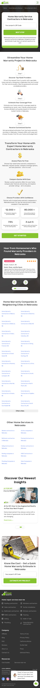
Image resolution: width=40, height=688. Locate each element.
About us (5, 649)
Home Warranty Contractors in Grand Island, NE (8, 354)
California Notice (25, 641)
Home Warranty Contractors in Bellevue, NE (8, 324)
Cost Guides (6, 662)
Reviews (4, 645)
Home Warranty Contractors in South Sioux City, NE (27, 403)
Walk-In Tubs (25, 619)
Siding (5, 619)
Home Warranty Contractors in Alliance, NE (8, 314)
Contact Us (5, 652)
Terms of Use (24, 634)
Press (22, 649)
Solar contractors (9, 607)
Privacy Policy (24, 637)
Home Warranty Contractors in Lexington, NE (6, 373)
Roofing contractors (10, 603)
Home (5, 8)
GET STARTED (20, 236)
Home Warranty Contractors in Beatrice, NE (28, 314)
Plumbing (6, 623)
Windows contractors (28, 603)
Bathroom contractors (10, 611)
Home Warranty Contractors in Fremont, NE (6, 344)
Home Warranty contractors (26, 623)
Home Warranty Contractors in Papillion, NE (27, 393)
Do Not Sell (23, 645)
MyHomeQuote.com (10, 684)
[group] (20, 505)
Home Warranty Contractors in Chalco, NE (8, 334)
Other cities (20, 411)
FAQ (3, 641)
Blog (3, 637)
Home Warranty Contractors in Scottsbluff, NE (6, 403)
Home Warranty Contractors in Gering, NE (27, 344)
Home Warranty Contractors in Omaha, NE (8, 393)
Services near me (20, 662)
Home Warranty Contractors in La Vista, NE (27, 364)
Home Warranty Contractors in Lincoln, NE (27, 373)
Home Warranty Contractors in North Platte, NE (27, 383)
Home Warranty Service (15, 8)
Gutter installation (27, 607)
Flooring (24, 615)
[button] (15, 288)
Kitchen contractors (28, 611)
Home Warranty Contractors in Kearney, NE (8, 364)
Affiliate (4, 634)
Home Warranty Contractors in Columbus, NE (25, 334)
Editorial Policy (25, 652)
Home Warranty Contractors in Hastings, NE (25, 354)
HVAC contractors (9, 615)
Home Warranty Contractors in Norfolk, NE (8, 383)
